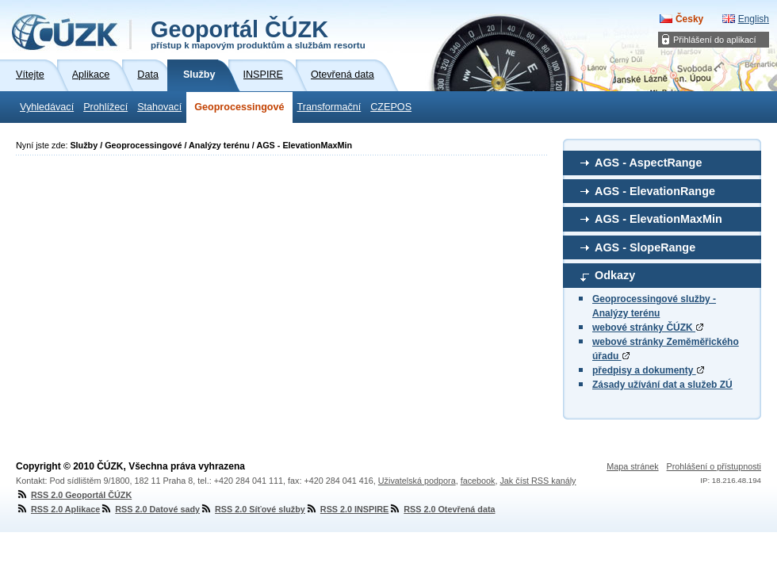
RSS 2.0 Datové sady (150, 509)
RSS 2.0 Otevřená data (441, 509)
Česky (689, 19)
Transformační (329, 107)
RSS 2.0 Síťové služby (252, 509)
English (753, 19)
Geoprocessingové (239, 107)
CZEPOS (390, 107)
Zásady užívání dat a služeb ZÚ (662, 384)
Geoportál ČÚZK (258, 33)
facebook (478, 480)
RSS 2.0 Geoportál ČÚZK (74, 495)
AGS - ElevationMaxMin (658, 219)
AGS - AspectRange (648, 162)
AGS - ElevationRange (655, 191)
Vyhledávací (47, 107)
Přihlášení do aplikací (714, 39)
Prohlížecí (105, 107)
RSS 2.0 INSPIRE (346, 509)
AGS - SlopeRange (645, 247)
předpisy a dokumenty (648, 370)
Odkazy (615, 275)
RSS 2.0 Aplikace (58, 509)
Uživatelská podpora (417, 480)
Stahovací (159, 107)
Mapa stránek (632, 466)
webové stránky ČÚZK (647, 327)
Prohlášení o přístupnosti (714, 466)
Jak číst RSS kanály (538, 480)
